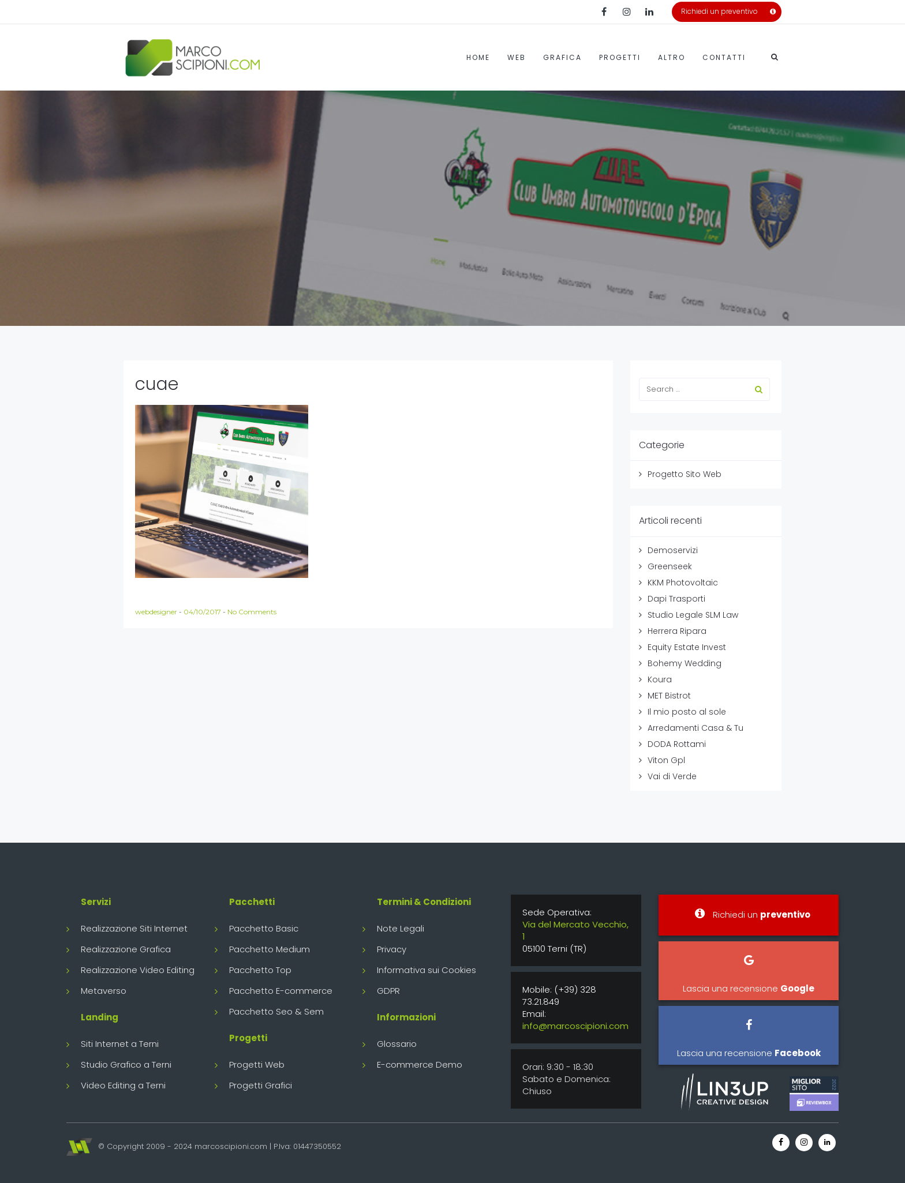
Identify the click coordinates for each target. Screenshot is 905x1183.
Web (516, 57)
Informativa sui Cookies (426, 970)
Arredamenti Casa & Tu (695, 728)
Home (478, 57)
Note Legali (400, 928)
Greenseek (670, 566)
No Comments (251, 611)
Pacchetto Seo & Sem (276, 1011)
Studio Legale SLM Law (693, 615)
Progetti (620, 57)
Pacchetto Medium (269, 949)
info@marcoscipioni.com (575, 1026)
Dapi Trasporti (676, 598)
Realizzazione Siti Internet (134, 928)
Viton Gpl (666, 760)
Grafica (562, 57)
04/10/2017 (203, 611)
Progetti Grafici (260, 1085)
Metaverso (103, 991)
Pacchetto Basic (263, 928)
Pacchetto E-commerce (280, 991)
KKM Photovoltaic (683, 582)
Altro (671, 57)
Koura (660, 679)
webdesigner (157, 611)
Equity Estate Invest (687, 647)
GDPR (388, 991)
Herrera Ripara (677, 631)
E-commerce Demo (419, 1064)
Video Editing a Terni (123, 1085)
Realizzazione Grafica (126, 949)
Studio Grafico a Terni (126, 1064)
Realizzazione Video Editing (138, 970)
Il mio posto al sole (687, 712)
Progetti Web (257, 1064)
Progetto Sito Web (684, 474)
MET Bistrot (669, 695)
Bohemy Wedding (684, 663)
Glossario (397, 1044)
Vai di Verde (672, 776)
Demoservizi (673, 550)
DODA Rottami (677, 744)
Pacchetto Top (260, 970)
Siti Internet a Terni (120, 1044)
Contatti (724, 57)
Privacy (391, 949)
